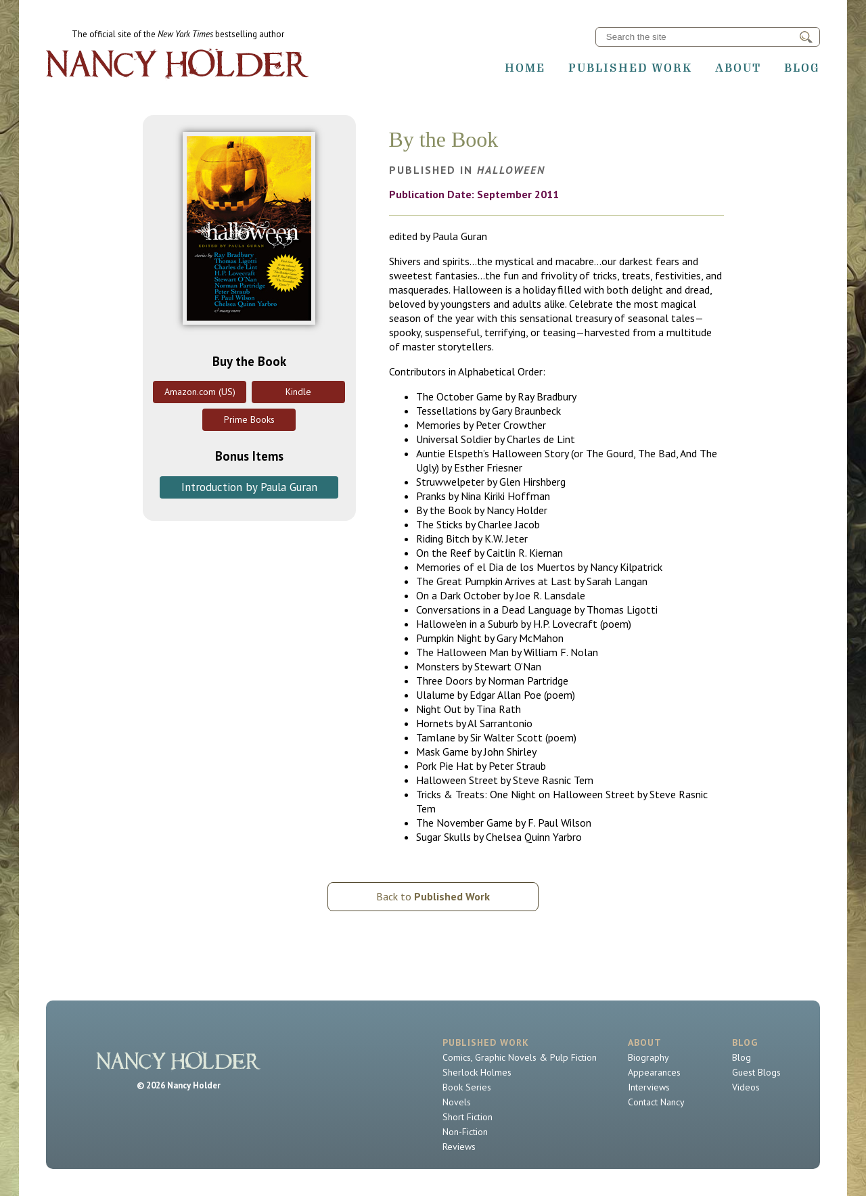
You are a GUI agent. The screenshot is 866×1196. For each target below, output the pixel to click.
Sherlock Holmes (476, 1072)
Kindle (298, 392)
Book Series (466, 1087)
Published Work (630, 67)
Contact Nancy (656, 1102)
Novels (456, 1102)
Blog (802, 67)
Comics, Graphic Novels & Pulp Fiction (519, 1057)
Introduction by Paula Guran (249, 487)
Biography (648, 1057)
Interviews (649, 1087)
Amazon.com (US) (199, 392)
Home (525, 67)
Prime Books (249, 419)
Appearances (654, 1072)
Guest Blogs (756, 1072)
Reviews (459, 1147)
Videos (746, 1087)
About (738, 67)
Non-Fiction (465, 1132)
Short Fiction (467, 1117)
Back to (433, 896)
